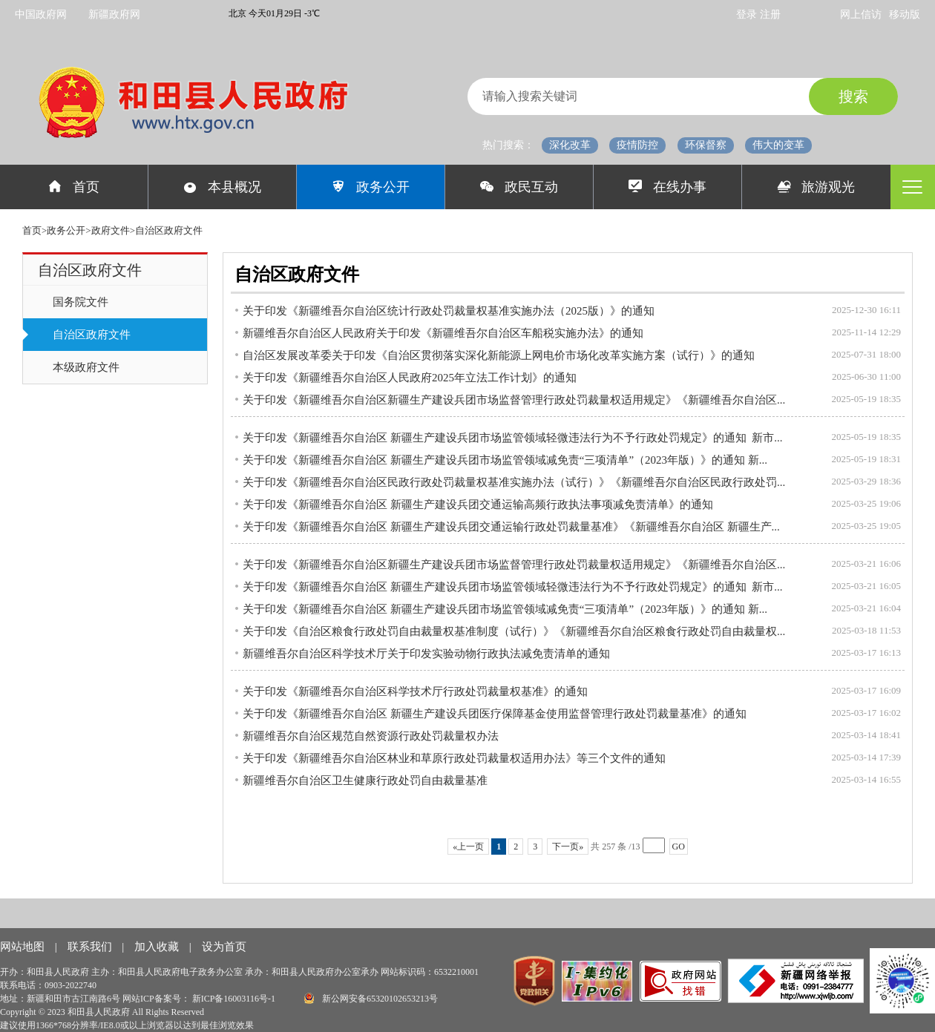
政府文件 (110, 230)
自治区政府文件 (92, 335)
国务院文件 (80, 302)
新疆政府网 (114, 14)
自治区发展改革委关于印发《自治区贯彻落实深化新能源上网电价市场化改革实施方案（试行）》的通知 (499, 355)
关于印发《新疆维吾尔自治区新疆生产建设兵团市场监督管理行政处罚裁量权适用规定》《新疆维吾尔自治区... (514, 400)
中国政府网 (41, 14)
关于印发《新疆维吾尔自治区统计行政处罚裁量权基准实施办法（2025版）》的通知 (448, 311)
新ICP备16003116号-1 (235, 998)
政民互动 (519, 187)
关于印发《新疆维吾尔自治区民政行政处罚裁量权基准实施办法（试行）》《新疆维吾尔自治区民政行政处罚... (514, 482)
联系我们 (91, 947)
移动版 (904, 14)
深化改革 (570, 145)
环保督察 (705, 145)
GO (678, 846)
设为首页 (224, 947)
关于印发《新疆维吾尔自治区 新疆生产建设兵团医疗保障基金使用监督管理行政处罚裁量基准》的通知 (495, 714)
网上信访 (861, 14)
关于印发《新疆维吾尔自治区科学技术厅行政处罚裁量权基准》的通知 (415, 691)
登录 (748, 14)
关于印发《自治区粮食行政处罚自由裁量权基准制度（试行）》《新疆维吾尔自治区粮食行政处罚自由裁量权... (514, 631)
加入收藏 (158, 947)
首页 (73, 187)
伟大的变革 (778, 145)
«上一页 (468, 846)
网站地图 (23, 947)
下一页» (567, 846)
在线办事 (667, 187)
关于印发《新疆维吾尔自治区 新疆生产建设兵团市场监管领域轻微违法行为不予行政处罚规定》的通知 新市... (513, 438)
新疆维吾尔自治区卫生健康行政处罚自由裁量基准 (365, 780)
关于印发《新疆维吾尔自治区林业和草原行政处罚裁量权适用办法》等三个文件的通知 (454, 758)
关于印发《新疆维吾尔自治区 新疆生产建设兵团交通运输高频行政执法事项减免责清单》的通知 (478, 504)
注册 (770, 14)
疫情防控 (637, 145)
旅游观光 (817, 187)
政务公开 (371, 187)
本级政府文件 (86, 367)
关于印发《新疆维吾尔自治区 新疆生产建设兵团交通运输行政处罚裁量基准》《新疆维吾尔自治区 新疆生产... (511, 527)
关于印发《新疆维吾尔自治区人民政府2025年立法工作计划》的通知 (410, 378)
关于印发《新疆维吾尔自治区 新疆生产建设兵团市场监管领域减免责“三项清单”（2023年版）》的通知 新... (505, 460)
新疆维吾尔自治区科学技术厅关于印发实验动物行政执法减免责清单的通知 (426, 654)
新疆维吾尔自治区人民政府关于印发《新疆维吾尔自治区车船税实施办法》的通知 (443, 333)
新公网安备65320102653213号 (371, 998)
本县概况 (222, 187)
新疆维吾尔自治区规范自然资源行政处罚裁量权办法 (371, 736)
